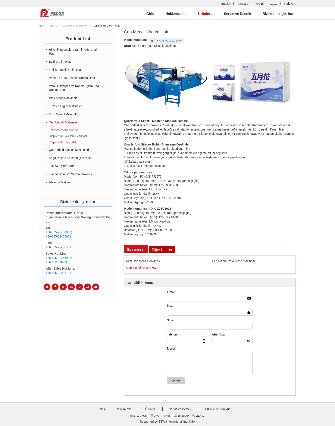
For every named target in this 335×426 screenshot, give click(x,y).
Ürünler (53, 25)
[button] (176, 14)
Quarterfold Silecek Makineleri (69, 149)
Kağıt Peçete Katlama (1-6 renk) (70, 158)
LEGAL (198, 415)
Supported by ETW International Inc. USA (167, 421)
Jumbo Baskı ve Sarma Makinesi (71, 174)
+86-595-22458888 (58, 232)
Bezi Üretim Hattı (60, 61)
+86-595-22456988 (58, 236)
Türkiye (289, 3)
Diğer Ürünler (162, 250)
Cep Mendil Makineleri (75, 25)
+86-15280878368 (58, 262)
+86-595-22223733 (58, 273)
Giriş (42, 25)
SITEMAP (181, 415)
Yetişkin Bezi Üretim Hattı (65, 69)
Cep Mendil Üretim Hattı (142, 267)
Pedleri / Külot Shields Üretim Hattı (72, 78)
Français (242, 3)
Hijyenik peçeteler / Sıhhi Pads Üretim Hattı (74, 51)
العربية (274, 3)
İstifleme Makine (60, 182)
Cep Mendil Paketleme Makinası (233, 261)
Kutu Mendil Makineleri (64, 114)
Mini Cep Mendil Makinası (143, 261)
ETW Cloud (138, 415)
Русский (258, 3)
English (226, 3)
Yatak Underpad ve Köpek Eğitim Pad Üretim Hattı (74, 88)
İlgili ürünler (136, 249)
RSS (167, 415)
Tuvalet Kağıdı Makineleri (65, 106)
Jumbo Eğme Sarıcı (62, 166)
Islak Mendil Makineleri (64, 98)
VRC (154, 415)
